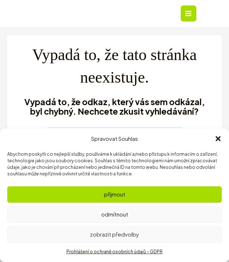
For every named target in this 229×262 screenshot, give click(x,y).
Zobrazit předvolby (114, 234)
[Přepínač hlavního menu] (193, 13)
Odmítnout (114, 214)
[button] (218, 138)
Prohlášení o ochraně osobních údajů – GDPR (114, 251)
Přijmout (114, 194)
